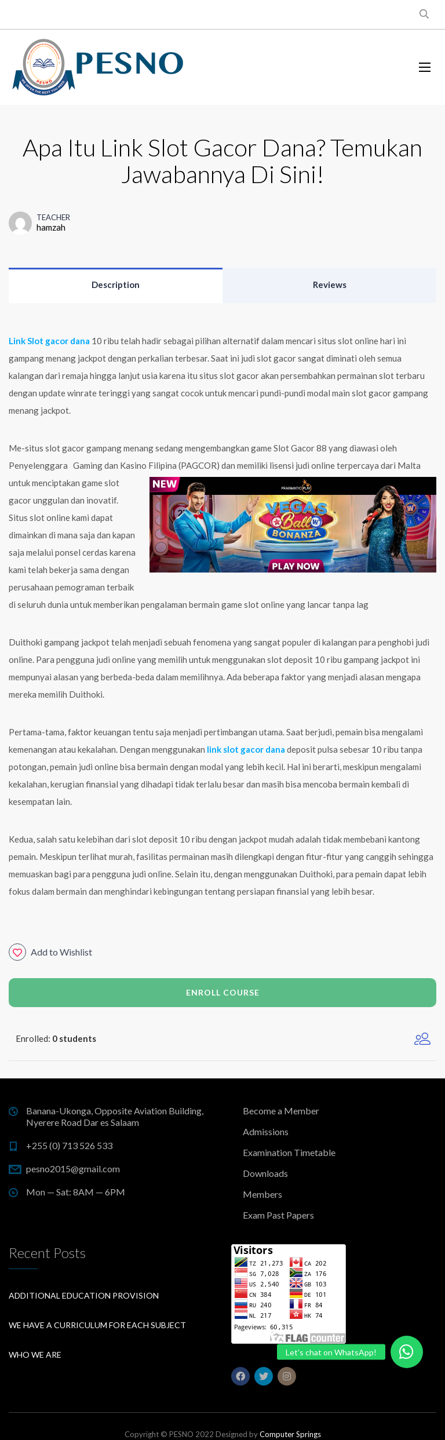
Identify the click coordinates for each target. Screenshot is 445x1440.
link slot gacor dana (245, 749)
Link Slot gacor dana (49, 341)
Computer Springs (290, 1434)
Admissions (266, 1131)
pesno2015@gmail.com (73, 1168)
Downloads (265, 1173)
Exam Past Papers (278, 1214)
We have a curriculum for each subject (97, 1325)
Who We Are (35, 1354)
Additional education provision (84, 1295)
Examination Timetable (289, 1152)
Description (116, 284)
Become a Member (281, 1110)
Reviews (329, 284)
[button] (407, 1352)
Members (262, 1194)
